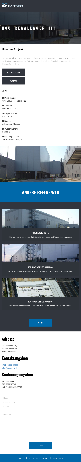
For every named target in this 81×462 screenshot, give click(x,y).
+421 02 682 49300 (10, 365)
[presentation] (40, 433)
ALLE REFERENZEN (13, 72)
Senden (40, 445)
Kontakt (13, 80)
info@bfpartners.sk (9, 368)
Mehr (40, 323)
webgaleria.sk (58, 458)
